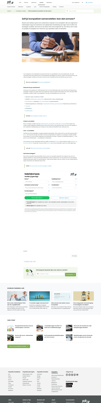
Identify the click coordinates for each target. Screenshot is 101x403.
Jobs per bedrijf (11, 373)
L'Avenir (85, 392)
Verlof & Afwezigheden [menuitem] (44, 6)
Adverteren (53, 371)
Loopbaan (25, 374)
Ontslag (24, 380)
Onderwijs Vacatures (27, 350)
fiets (43, 99)
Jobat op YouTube (55, 382)
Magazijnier (54, 351)
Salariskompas (40, 371)
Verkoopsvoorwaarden (70, 378)
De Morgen (41, 392)
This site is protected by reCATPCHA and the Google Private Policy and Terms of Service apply (71, 384)
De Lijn (9, 348)
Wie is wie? (53, 385)
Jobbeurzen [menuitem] (33, 2)
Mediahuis (10, 359)
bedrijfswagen (33, 99)
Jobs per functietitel (12, 376)
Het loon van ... (11, 380)
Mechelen (39, 357)
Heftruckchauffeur (55, 348)
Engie (9, 352)
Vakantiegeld (40, 373)
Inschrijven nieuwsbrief (13, 383)
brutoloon (57, 141)
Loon (24, 376)
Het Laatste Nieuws (24, 392)
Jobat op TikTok (55, 380)
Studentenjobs (26, 352)
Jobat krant (10, 382)
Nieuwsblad (16, 392)
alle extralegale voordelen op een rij (39, 115)
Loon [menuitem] (35, 6)
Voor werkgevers (75, 2)
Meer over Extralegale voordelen (17, 315)
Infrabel (10, 355)
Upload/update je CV (13, 385)
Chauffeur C (54, 346)
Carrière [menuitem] (41, 2)
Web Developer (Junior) (56, 358)
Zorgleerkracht (54, 360)
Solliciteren (25, 373)
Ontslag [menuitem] (54, 6)
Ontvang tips (68, 242)
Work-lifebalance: (29, 101)
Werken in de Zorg (27, 354)
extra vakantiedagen (44, 101)
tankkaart (39, 99)
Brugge (38, 345)
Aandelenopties (28, 110)
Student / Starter (26, 371)
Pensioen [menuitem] (61, 6)
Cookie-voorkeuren (69, 376)
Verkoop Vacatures (55, 357)
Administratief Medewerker (57, 344)
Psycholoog (54, 353)
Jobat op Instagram (55, 376)
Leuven (38, 355)
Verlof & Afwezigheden (28, 378)
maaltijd (56, 123)
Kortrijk (38, 354)
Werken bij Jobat (55, 383)
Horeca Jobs (25, 348)
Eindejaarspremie (41, 374)
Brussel (38, 346)
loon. (25, 134)
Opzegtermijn (40, 376)
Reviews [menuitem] (26, 2)
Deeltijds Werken (26, 345)
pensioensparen (58, 103)
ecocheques (63, 123)
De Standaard (34, 392)
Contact (53, 373)
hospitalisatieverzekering (48, 103)
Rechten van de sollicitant (71, 372)
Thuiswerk (27, 106)
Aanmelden (89, 2)
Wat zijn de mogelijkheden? (44, 82)
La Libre (80, 392)
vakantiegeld (51, 123)
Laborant (53, 349)
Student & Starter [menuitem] (11, 6)
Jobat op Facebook (55, 374)
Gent (38, 350)
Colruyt (9, 346)
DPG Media (10, 350)
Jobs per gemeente (12, 378)
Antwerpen (39, 343)
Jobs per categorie (12, 374)
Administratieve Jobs (27, 343)
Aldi (9, 343)
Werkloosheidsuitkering (42, 378)
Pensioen (25, 382)
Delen (74, 223)
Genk (38, 348)
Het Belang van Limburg (61, 392)
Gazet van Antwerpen (50, 392)
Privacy (67, 375)
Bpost (9, 345)
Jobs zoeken (11, 371)
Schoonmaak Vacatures (56, 355)
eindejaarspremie (44, 123)
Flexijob (24, 346)
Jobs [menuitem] (20, 2)
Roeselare (39, 359)
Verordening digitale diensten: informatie (72, 380)
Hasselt (38, 352)
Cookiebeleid (68, 374)
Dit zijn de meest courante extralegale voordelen (41, 166)
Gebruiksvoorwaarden (70, 371)
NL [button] (82, 2)
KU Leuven (10, 357)
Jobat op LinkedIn (55, 378)
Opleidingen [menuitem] (49, 2)
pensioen (49, 143)
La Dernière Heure (73, 392)
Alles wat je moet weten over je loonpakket (40, 148)
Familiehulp (11, 354)
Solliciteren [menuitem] (20, 6)
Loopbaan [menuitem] (28, 6)
